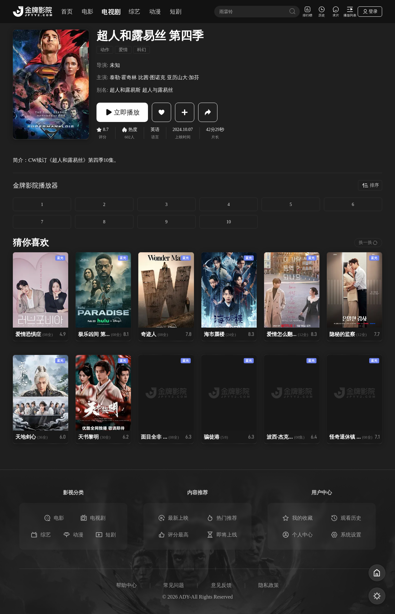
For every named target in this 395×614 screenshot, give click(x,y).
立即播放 (122, 112)
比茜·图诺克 (151, 77)
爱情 (123, 49)
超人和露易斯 (125, 90)
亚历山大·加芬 (183, 77)
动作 (104, 49)
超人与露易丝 (157, 90)
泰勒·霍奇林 (123, 77)
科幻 (141, 49)
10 (228, 221)
